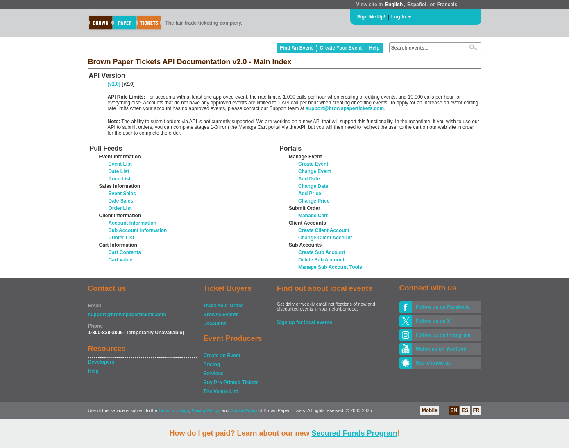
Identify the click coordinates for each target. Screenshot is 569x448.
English (394, 4)
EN (453, 410)
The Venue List (220, 391)
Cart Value (121, 260)
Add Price (309, 193)
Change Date (313, 186)
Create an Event (221, 355)
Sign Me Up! (371, 17)
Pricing (211, 364)
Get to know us (433, 363)
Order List (120, 208)
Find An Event (296, 48)
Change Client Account (325, 238)
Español (416, 4)
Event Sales (122, 193)
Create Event (313, 164)
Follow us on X (433, 321)
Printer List (121, 238)
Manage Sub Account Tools (330, 267)
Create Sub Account (321, 252)
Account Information (132, 223)
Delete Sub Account (321, 260)
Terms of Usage (174, 410)
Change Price (314, 201)
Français (447, 4)
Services (213, 373)
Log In (398, 17)
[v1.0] (114, 84)
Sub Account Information (138, 230)
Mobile (430, 410)
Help (374, 48)
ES (465, 410)
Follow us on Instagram (443, 335)
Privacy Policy (205, 410)
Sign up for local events (304, 322)
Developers (101, 362)
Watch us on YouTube (441, 349)
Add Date (309, 179)
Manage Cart (313, 215)
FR (476, 410)
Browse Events (220, 314)
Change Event (314, 171)
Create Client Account (323, 230)
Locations (215, 323)
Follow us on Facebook (443, 307)
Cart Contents (125, 252)
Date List (119, 171)
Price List (120, 179)
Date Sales (121, 201)
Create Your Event (341, 48)
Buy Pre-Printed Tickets (230, 382)
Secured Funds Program (354, 433)
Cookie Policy (244, 410)
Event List (120, 164)
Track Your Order (223, 305)
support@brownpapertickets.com (345, 108)
